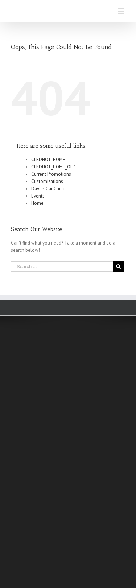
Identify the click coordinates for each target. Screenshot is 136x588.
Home (37, 203)
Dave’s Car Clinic (48, 189)
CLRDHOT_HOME (48, 159)
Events (38, 196)
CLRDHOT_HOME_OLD (53, 167)
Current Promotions (51, 174)
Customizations (47, 181)
